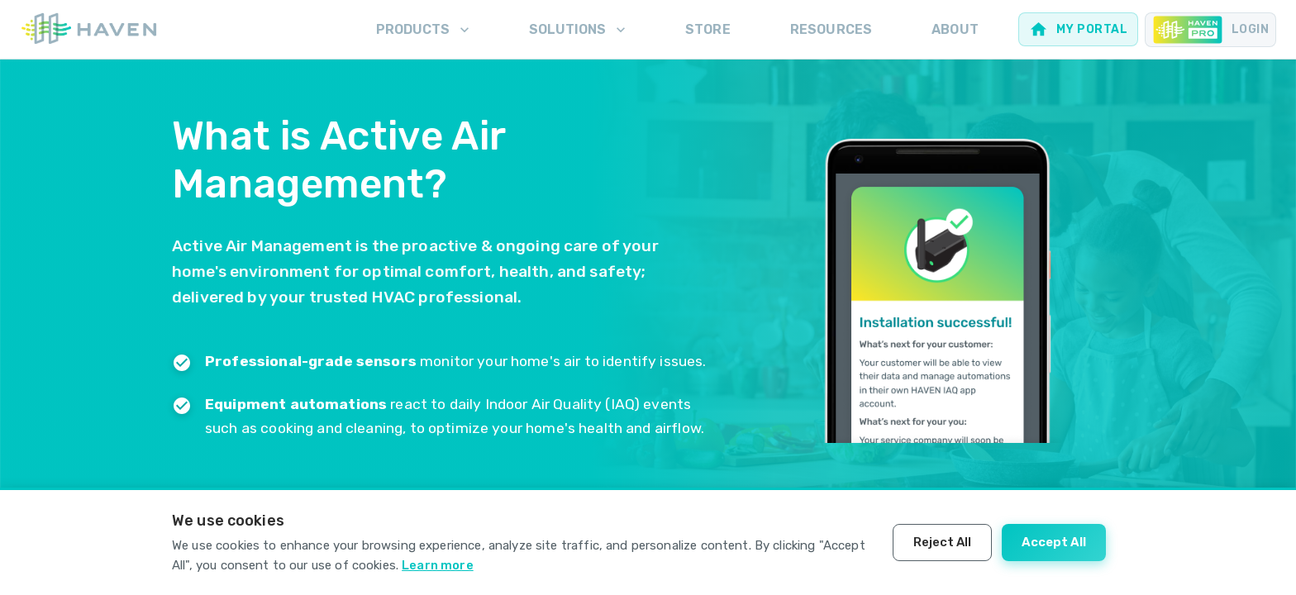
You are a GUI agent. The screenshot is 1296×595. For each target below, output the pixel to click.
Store (708, 29)
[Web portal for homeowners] (1078, 29)
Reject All (942, 542)
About (955, 29)
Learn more (438, 565)
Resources (831, 29)
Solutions (579, 29)
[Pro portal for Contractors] (1210, 29)
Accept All (1054, 542)
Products (424, 29)
